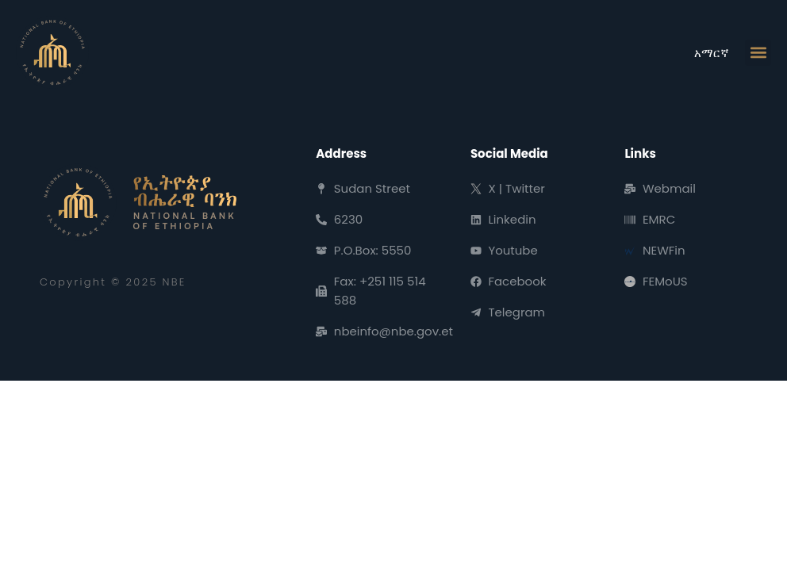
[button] (758, 53)
